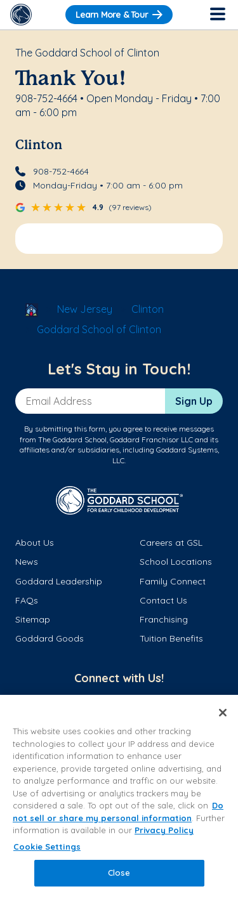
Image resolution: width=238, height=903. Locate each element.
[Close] (223, 713)
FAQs (26, 600)
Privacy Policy (164, 830)
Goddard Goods (49, 638)
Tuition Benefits (171, 638)
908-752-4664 (61, 171)
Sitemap (32, 619)
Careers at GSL (171, 542)
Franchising (164, 619)
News (26, 561)
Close (119, 872)
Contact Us (163, 600)
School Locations (176, 561)
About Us (34, 542)
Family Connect (173, 581)
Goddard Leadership (58, 581)
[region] (119, 799)
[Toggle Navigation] (217, 14)
